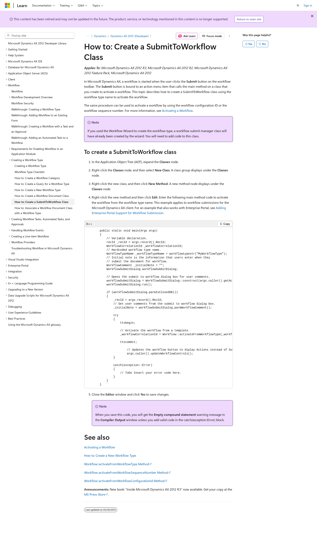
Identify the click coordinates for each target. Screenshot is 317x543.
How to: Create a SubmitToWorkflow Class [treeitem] (41, 202)
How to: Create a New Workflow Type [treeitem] (37, 190)
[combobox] (39, 35)
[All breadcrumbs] (87, 36)
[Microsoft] (7, 5)
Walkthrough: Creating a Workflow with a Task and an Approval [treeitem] (42, 128)
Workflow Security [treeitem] (22, 103)
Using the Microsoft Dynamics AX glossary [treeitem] (34, 324)
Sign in (308, 5)
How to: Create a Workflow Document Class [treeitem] (42, 196)
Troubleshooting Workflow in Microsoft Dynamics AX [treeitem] (41, 250)
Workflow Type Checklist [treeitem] (29, 172)
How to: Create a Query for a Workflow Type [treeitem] (42, 184)
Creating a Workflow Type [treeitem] (30, 166)
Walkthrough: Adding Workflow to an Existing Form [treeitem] (39, 117)
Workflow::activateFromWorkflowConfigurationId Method (124, 481)
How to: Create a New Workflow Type (110, 455)
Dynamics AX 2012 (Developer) (130, 36)
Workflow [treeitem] (17, 91)
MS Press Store (94, 494)
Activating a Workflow (177, 110)
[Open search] (298, 5)
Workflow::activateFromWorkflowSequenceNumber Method (126, 472)
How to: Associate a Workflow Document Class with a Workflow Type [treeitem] (43, 210)
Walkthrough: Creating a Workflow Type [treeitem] (35, 109)
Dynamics (100, 36)
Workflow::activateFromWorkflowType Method (116, 464)
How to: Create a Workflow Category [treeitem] (37, 178)
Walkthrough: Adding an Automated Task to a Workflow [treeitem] (39, 140)
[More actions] (229, 36)
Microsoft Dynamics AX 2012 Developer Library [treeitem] (37, 43)
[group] (158, 307)
